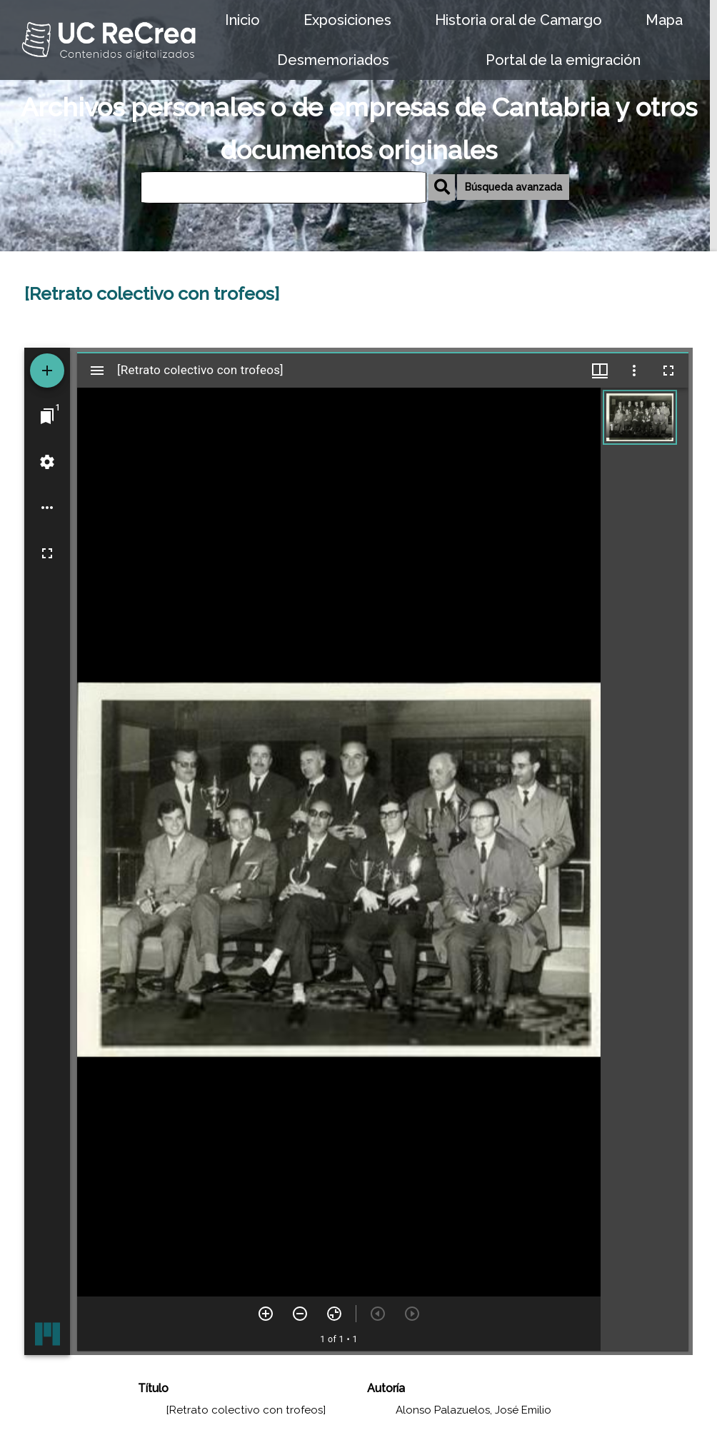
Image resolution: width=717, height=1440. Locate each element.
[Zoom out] (300, 1313)
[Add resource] (47, 370)
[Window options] (634, 370)
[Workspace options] (47, 507)
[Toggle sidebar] (97, 370)
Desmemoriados (333, 60)
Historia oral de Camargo (518, 20)
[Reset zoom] (334, 1313)
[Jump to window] (47, 416)
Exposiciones (347, 20)
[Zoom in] (266, 1313)
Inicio (242, 20)
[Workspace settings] (47, 462)
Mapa (664, 20)
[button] (639, 417)
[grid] (644, 869)
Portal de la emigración (563, 60)
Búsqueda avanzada (513, 187)
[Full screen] (47, 553)
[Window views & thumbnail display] (600, 370)
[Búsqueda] (283, 187)
